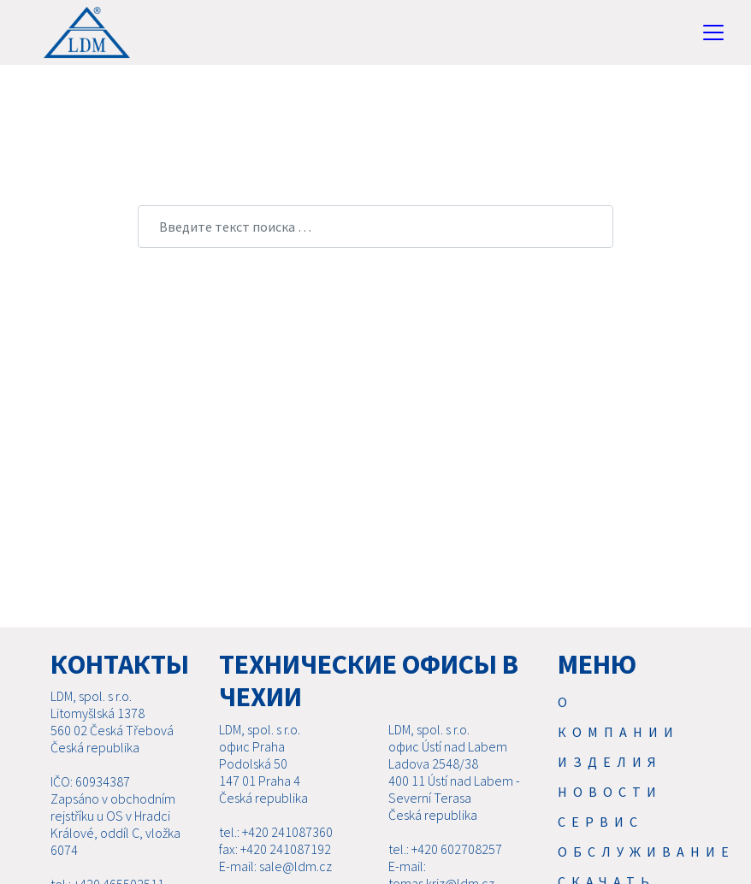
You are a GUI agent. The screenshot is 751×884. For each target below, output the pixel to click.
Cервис (600, 821)
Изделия (610, 761)
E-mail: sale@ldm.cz (275, 866)
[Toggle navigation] (713, 32)
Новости (610, 791)
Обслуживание (646, 851)
